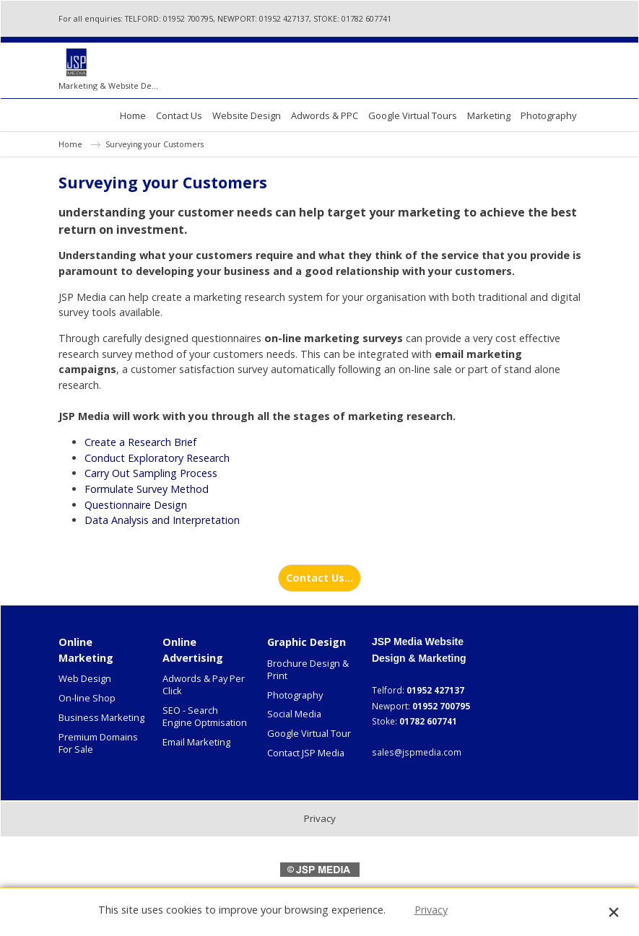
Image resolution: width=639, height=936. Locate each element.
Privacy (431, 910)
